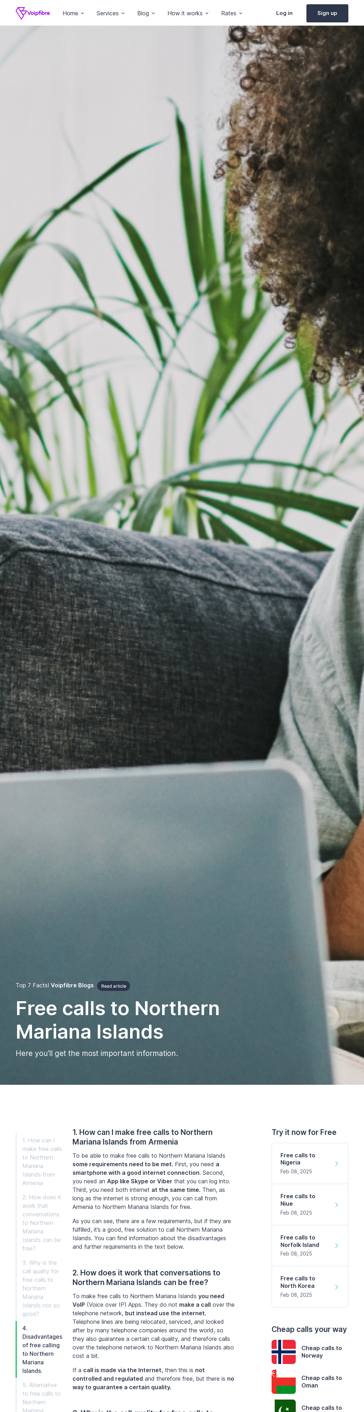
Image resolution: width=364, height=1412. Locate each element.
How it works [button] (185, 13)
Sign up (327, 13)
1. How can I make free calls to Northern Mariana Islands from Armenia (42, 1162)
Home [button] (70, 13)
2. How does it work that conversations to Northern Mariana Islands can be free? (41, 1223)
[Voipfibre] (33, 13)
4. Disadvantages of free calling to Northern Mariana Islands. (42, 1349)
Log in (284, 13)
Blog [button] (143, 13)
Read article (113, 986)
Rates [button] (228, 13)
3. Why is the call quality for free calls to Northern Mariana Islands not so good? (41, 1288)
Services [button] (108, 13)
